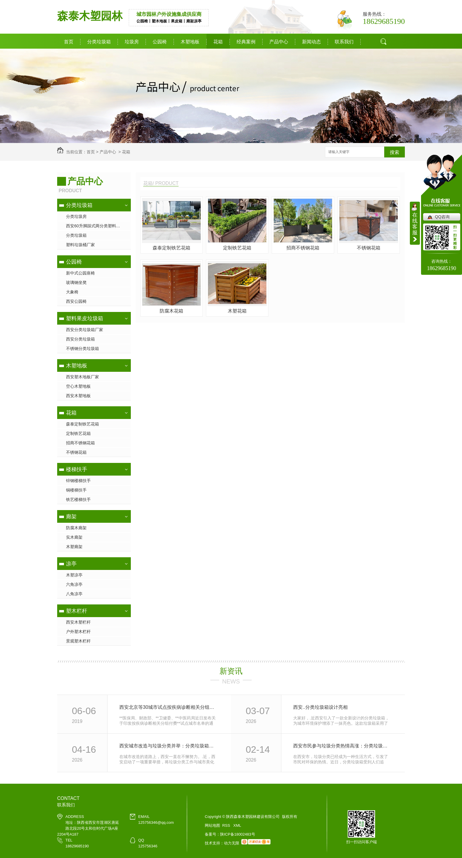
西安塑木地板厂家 (82, 376)
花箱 (218, 41)
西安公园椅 (76, 301)
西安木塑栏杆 (78, 622)
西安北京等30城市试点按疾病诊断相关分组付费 (168, 707)
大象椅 (72, 292)
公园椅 (160, 41)
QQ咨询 (442, 216)
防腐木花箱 (171, 310)
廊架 (71, 517)
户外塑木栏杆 (78, 631)
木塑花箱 (237, 310)
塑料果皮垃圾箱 (84, 318)
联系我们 (344, 41)
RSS (226, 825)
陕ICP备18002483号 (237, 834)
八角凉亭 (74, 593)
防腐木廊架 (76, 527)
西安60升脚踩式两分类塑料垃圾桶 (97, 225)
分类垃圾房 (76, 216)
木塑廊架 (74, 546)
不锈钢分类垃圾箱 (82, 348)
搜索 (394, 152)
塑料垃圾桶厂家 (80, 244)
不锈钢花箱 (76, 452)
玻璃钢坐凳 (76, 282)
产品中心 (278, 41)
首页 (68, 41)
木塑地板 (190, 41)
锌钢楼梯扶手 (78, 480)
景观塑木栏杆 (78, 641)
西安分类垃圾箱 (80, 339)
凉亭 (71, 564)
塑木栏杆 (76, 611)
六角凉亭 (74, 584)
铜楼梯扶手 (76, 490)
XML (237, 825)
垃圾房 (132, 41)
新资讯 (231, 671)
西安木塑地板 (78, 395)
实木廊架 (74, 537)
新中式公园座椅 (80, 273)
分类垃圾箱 (99, 41)
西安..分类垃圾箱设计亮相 (320, 707)
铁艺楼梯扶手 (78, 499)
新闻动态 (311, 41)
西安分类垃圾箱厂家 (84, 329)
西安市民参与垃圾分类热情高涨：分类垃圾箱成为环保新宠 (342, 745)
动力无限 (231, 843)
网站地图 (212, 825)
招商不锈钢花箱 (80, 442)
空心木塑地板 (78, 386)
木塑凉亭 (74, 575)
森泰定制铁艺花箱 (82, 424)
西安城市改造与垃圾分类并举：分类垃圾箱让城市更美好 (168, 745)
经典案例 (246, 41)
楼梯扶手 (76, 469)
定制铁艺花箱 (78, 433)
